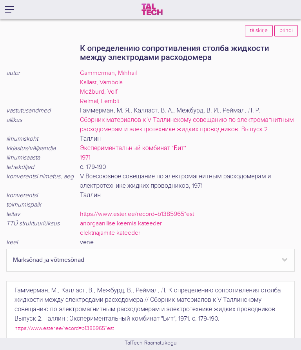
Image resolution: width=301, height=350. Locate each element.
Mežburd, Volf (98, 92)
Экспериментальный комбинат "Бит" (133, 148)
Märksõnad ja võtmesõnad (48, 260)
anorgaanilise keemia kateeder (121, 223)
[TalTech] (152, 9)
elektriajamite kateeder (110, 233)
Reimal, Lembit (99, 101)
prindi (286, 30)
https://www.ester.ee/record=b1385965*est (137, 214)
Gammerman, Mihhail (108, 73)
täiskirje (259, 30)
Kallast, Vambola (101, 82)
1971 (85, 157)
